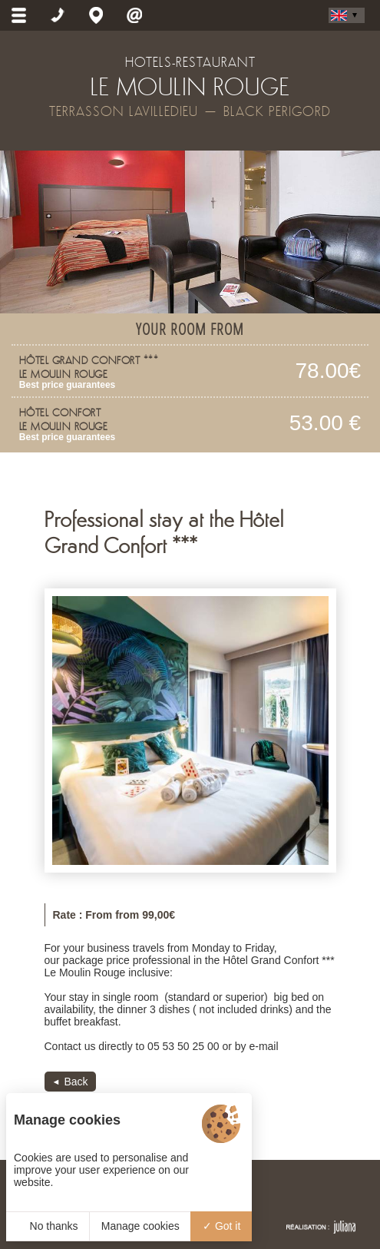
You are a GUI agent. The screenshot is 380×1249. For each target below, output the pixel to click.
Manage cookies (140, 1226)
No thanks (48, 1226)
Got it (221, 1226)
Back (76, 1081)
